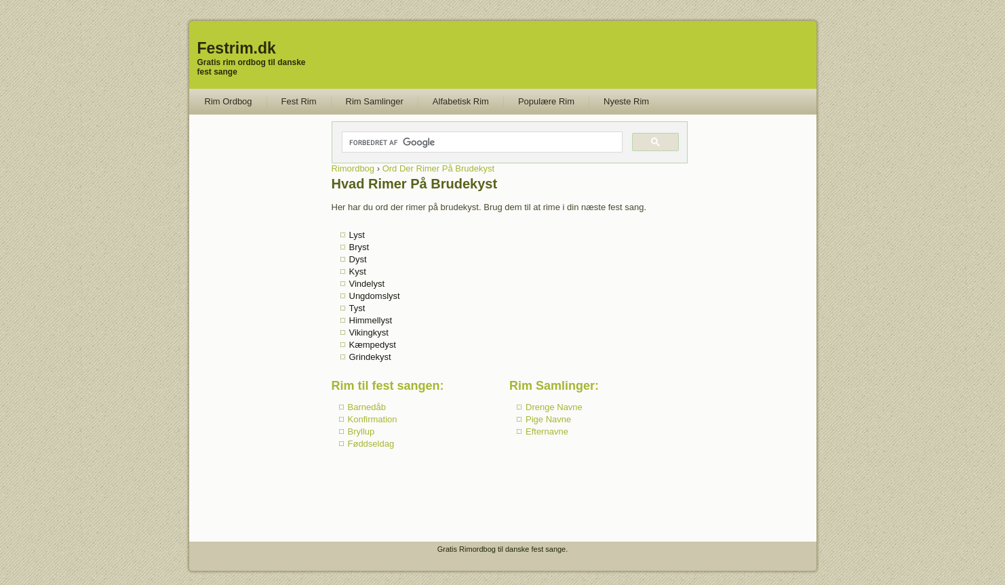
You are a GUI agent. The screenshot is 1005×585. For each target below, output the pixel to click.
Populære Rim (546, 101)
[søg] (481, 142)
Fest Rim (299, 101)
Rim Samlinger (374, 101)
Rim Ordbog (228, 101)
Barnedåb (367, 407)
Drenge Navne (554, 407)
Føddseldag (371, 444)
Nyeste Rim (626, 101)
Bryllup (361, 431)
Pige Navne (548, 419)
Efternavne (547, 431)
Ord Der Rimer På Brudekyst (438, 168)
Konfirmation (372, 419)
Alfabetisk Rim (461, 101)
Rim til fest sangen (386, 385)
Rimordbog (353, 168)
